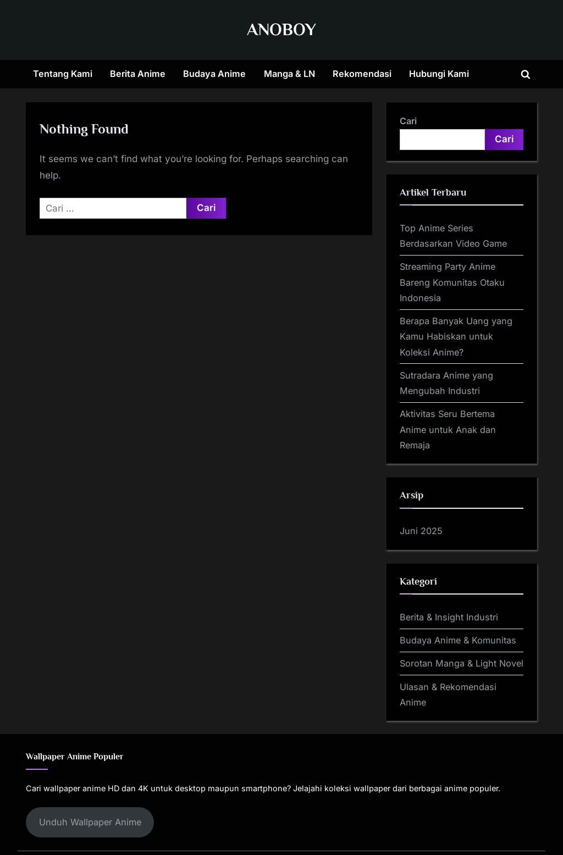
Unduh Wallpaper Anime (90, 822)
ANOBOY (281, 29)
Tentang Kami (62, 73)
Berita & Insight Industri (449, 617)
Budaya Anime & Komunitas (458, 640)
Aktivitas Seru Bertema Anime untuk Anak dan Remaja (448, 429)
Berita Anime (137, 73)
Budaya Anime (214, 73)
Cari (408, 120)
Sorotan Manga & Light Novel (461, 663)
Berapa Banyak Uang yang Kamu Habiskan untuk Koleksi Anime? (456, 336)
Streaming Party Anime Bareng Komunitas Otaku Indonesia (452, 282)
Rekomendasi (362, 73)
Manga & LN (289, 73)
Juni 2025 (421, 530)
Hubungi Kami (439, 73)
